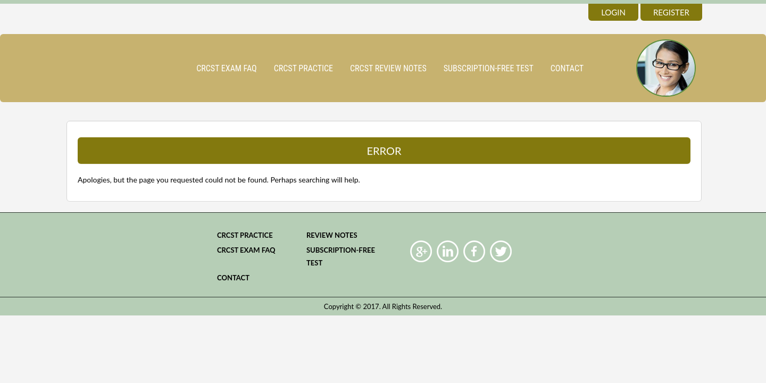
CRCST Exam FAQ (226, 68)
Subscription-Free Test (489, 68)
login (613, 12)
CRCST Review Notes (388, 68)
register (671, 12)
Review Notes (331, 235)
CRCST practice (303, 68)
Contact (567, 68)
